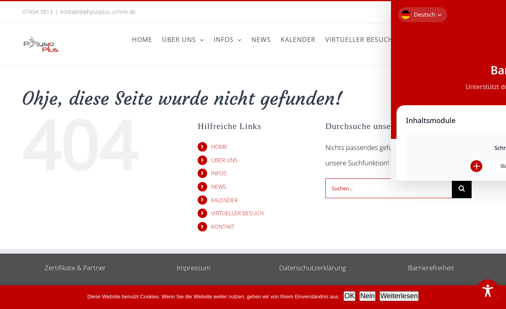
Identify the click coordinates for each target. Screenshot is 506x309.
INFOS (219, 173)
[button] (470, 39)
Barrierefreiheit (431, 267)
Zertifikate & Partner (75, 267)
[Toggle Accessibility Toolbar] (488, 291)
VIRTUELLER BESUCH (237, 213)
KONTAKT (222, 226)
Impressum (194, 267)
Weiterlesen (399, 296)
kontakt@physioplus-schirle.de (98, 11)
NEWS (218, 186)
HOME (219, 146)
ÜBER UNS (224, 160)
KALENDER (224, 200)
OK (349, 296)
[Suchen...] (388, 188)
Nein (367, 296)
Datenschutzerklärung (312, 267)
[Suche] (462, 188)
